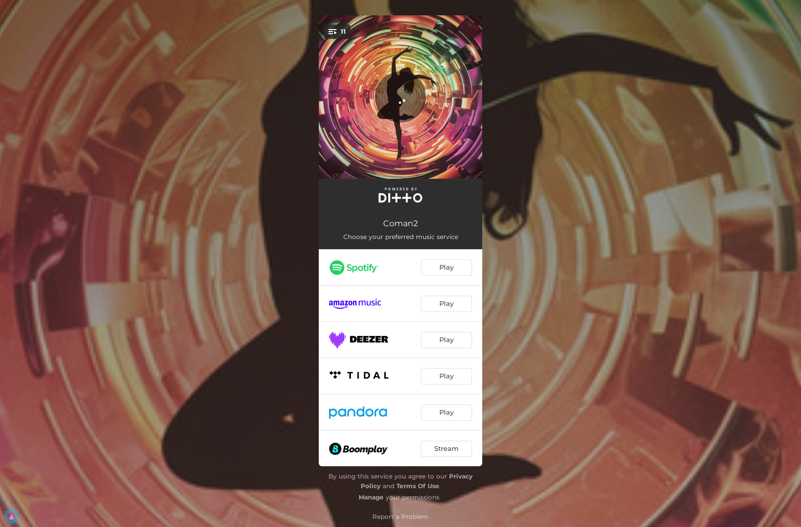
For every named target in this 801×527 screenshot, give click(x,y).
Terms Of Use (417, 486)
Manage (371, 497)
